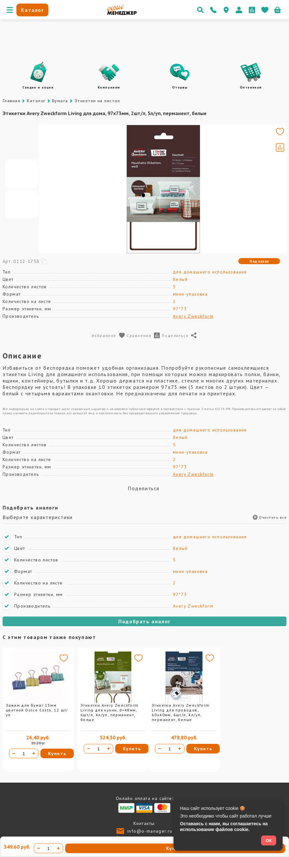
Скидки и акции (38, 87)
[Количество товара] (23, 753)
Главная (11, 101)
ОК (269, 840)
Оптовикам (251, 87)
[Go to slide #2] (21, 204)
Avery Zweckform (193, 316)
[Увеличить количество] (33, 753)
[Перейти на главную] (122, 13)
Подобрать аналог (144, 621)
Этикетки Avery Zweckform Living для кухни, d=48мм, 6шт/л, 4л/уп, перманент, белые (110, 712)
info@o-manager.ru (150, 831)
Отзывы (180, 87)
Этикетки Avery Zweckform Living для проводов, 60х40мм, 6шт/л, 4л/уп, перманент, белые (181, 712)
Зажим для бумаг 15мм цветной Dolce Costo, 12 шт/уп (37, 710)
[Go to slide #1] (21, 174)
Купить (57, 753)
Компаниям (109, 87)
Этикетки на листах (97, 101)
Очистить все (269, 517)
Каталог (36, 101)
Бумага (60, 101)
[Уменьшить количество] (14, 753)
